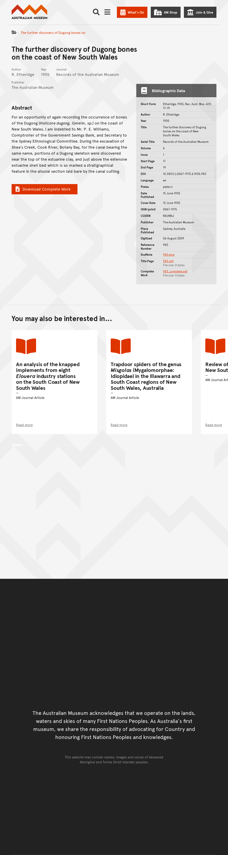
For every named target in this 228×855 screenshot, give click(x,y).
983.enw (169, 255)
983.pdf (168, 261)
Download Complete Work (42, 189)
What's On (136, 12)
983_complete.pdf (175, 271)
